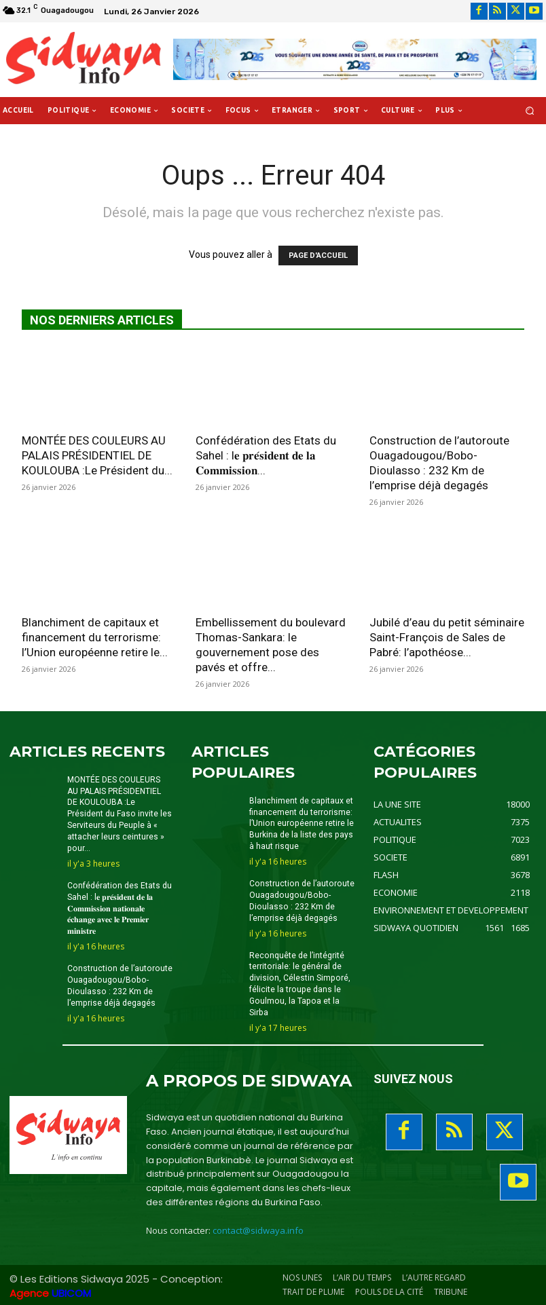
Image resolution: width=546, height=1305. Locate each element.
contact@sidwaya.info (258, 1230)
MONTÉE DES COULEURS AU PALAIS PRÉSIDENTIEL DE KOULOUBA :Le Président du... (97, 455)
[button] (530, 111)
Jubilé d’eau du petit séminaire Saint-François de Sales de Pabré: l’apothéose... (446, 637)
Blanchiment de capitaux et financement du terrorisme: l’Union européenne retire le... (95, 637)
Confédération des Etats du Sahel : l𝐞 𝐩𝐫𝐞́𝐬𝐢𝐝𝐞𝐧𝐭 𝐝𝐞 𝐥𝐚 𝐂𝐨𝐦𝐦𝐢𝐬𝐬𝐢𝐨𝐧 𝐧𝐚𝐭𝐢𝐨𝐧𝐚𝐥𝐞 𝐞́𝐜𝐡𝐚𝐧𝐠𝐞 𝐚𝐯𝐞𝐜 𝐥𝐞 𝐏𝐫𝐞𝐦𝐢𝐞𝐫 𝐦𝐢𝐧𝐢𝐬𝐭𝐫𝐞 (118, 907)
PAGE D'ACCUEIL (318, 255)
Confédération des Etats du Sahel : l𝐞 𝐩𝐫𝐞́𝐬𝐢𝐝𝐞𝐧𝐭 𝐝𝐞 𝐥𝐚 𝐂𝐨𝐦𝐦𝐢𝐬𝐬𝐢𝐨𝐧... (266, 455)
